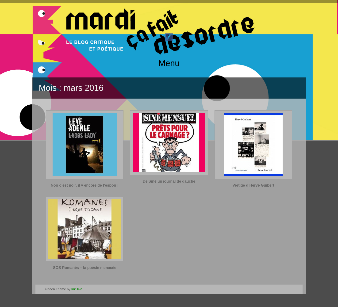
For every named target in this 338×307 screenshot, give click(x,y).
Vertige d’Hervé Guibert (253, 185)
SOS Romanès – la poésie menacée (84, 268)
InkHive (76, 289)
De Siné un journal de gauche (169, 181)
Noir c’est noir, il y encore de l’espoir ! (85, 185)
